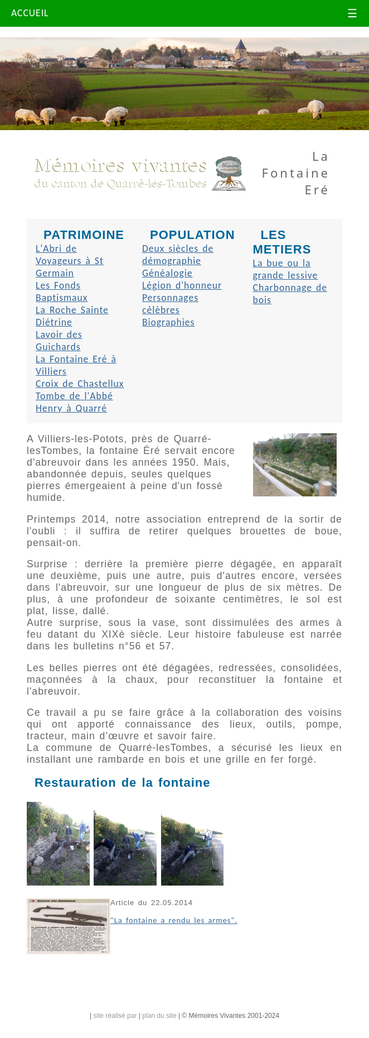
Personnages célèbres (170, 303)
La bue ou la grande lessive (285, 269)
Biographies (168, 322)
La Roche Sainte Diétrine (72, 316)
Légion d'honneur (182, 285)
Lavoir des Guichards (59, 340)
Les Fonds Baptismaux (62, 291)
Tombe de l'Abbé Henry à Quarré (74, 402)
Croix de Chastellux (80, 383)
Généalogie (167, 273)
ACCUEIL (30, 13)
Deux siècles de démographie (177, 254)
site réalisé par (115, 1016)
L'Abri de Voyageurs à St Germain (70, 260)
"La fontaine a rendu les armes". (173, 920)
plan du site (159, 1016)
